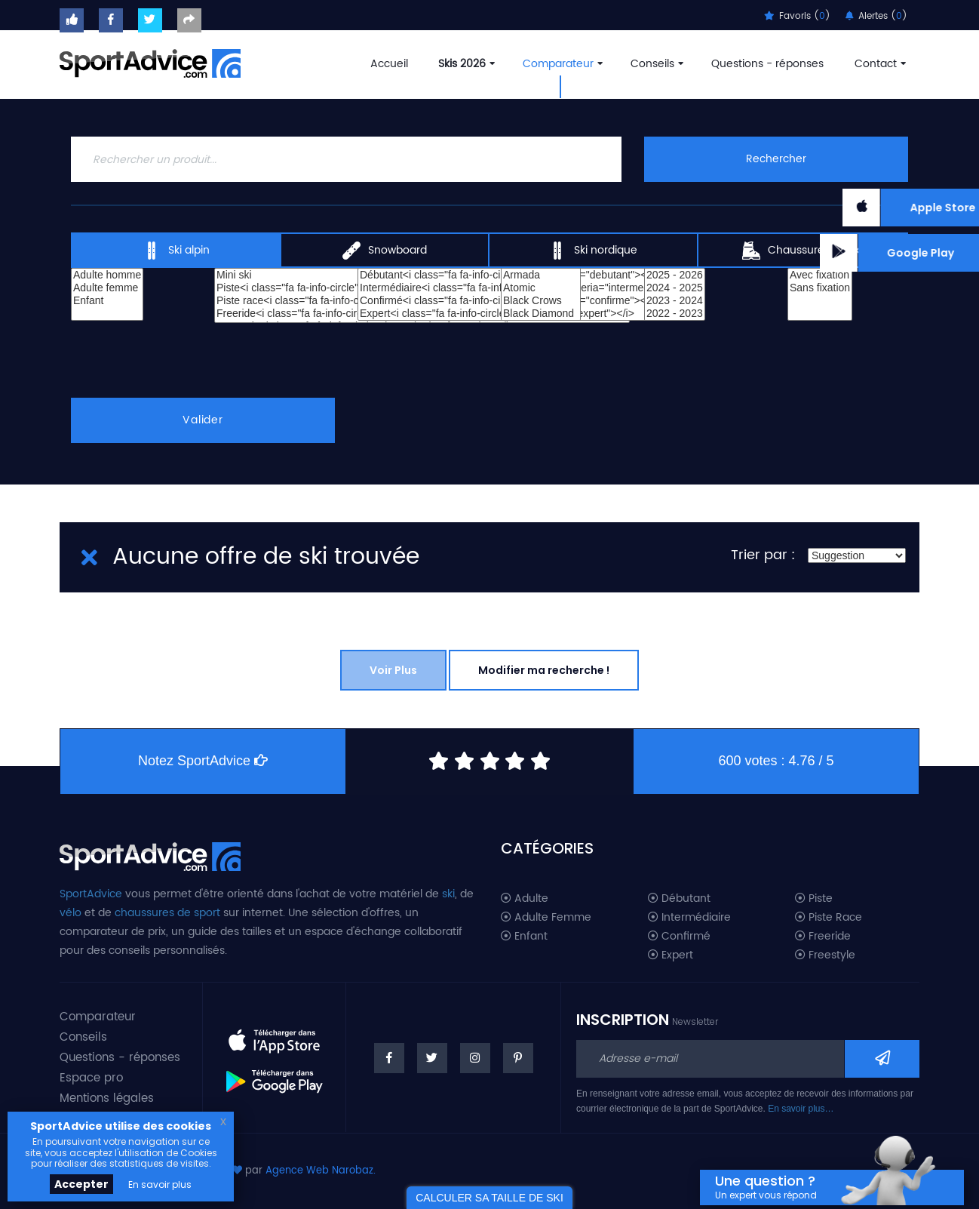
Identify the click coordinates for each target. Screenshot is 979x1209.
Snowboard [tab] (384, 250)
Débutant (679, 898)
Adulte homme (107, 275)
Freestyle (825, 955)
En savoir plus (160, 1184)
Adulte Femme (546, 917)
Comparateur (561, 63)
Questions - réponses (767, 63)
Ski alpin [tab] (176, 250)
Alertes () (876, 16)
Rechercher (776, 159)
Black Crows (541, 300)
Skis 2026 (465, 63)
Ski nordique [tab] (592, 250)
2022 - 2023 (674, 313)
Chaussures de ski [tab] (802, 250)
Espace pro (91, 1078)
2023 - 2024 (674, 300)
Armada (541, 275)
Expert (670, 955)
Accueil (389, 63)
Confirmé (679, 936)
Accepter (81, 1184)
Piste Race (828, 917)
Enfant (107, 300)
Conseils (655, 63)
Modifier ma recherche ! (543, 670)
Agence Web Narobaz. (320, 1171)
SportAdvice (91, 894)
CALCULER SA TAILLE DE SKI (489, 1198)
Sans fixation (820, 287)
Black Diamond (541, 313)
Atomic (541, 287)
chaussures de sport (167, 912)
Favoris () (797, 16)
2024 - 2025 (674, 287)
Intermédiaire (689, 917)
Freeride (823, 936)
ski (448, 894)
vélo (70, 912)
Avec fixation (820, 275)
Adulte (524, 898)
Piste (814, 898)
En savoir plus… (800, 1108)
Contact (879, 63)
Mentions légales (107, 1098)
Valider (203, 420)
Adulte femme (107, 287)
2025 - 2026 (674, 275)
